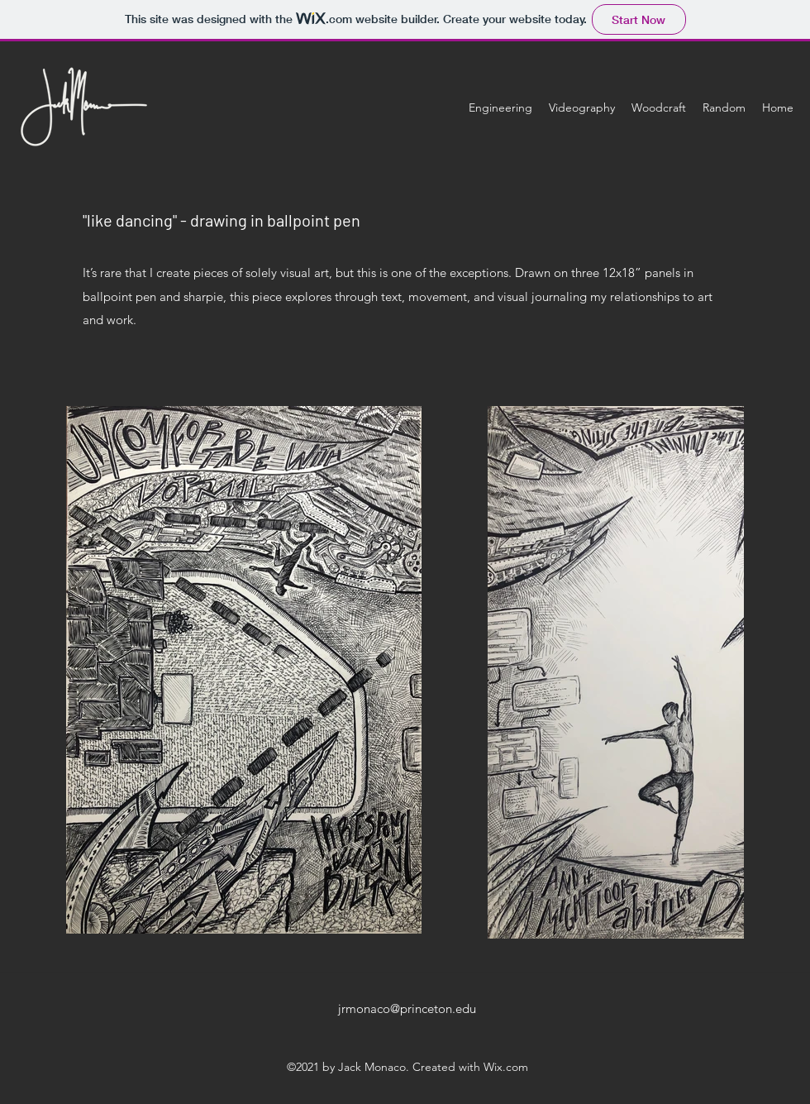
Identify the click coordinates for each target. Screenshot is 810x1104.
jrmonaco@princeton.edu (407, 1008)
